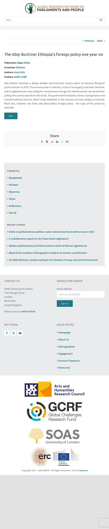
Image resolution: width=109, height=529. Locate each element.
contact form (28, 311)
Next (99, 40)
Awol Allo (19, 72)
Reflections (15, 206)
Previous (89, 40)
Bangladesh (15, 177)
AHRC (17, 76)
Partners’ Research (69, 360)
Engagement (65, 353)
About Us (63, 339)
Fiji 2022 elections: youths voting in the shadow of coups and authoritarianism (53, 259)
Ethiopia (20, 67)
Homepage (64, 332)
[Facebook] (6, 333)
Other (12, 198)
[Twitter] (13, 333)
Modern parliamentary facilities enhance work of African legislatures (48, 245)
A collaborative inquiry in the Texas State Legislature (39, 238)
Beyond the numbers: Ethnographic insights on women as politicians (48, 252)
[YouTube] (20, 333)
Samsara (83, 470)
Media (27, 62)
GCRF (24, 76)
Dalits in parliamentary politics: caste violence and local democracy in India (51, 231)
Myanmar (14, 191)
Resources (64, 367)
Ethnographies (66, 346)
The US (12, 212)
